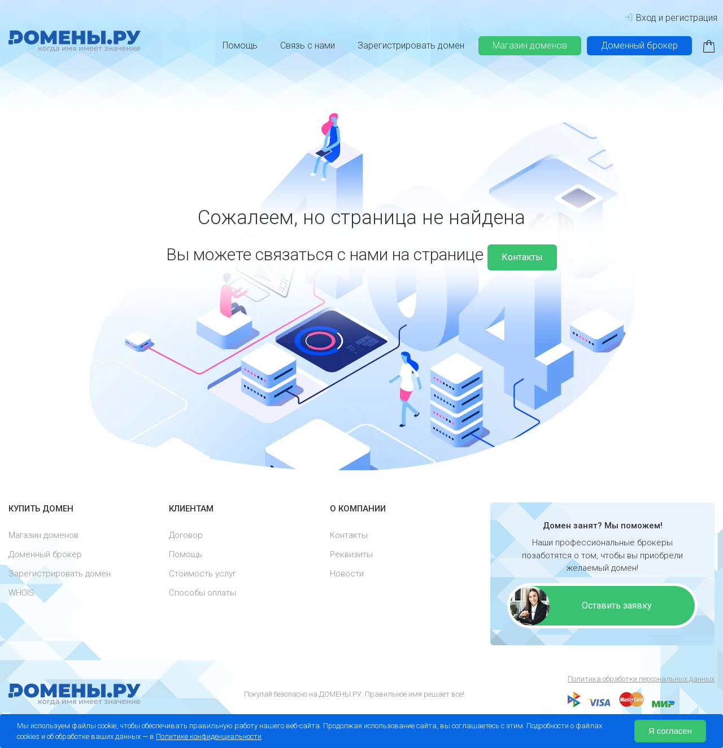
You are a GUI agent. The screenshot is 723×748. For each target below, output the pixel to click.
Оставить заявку (617, 605)
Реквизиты (351, 554)
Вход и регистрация (670, 17)
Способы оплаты (202, 593)
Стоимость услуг (202, 573)
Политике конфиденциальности (209, 736)
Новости (347, 573)
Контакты (522, 257)
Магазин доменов (530, 45)
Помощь (240, 45)
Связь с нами (307, 45)
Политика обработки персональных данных (641, 679)
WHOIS (21, 593)
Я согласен (670, 731)
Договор (186, 535)
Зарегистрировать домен (411, 45)
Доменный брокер (639, 45)
